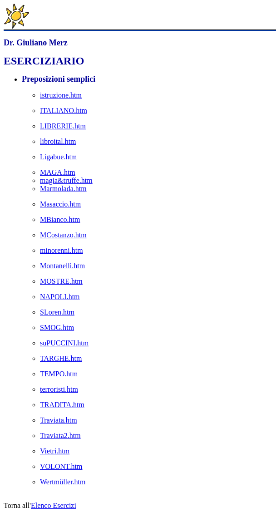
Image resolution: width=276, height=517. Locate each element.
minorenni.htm (61, 250)
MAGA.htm (57, 172)
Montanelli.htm (62, 266)
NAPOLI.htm (60, 296)
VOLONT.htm (61, 466)
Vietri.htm (54, 451)
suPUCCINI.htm (64, 343)
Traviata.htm (58, 420)
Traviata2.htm (60, 435)
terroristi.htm (59, 389)
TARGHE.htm (61, 358)
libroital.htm (58, 141)
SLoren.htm (57, 312)
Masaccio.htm (60, 204)
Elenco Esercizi (53, 505)
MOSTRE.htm (61, 281)
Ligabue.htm (58, 157)
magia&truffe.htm (66, 180)
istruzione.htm (61, 95)
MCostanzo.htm (63, 235)
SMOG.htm (57, 327)
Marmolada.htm (63, 188)
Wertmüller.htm (62, 482)
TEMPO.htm (59, 374)
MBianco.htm (60, 219)
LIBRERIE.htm (63, 126)
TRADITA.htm (62, 405)
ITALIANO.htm (63, 110)
